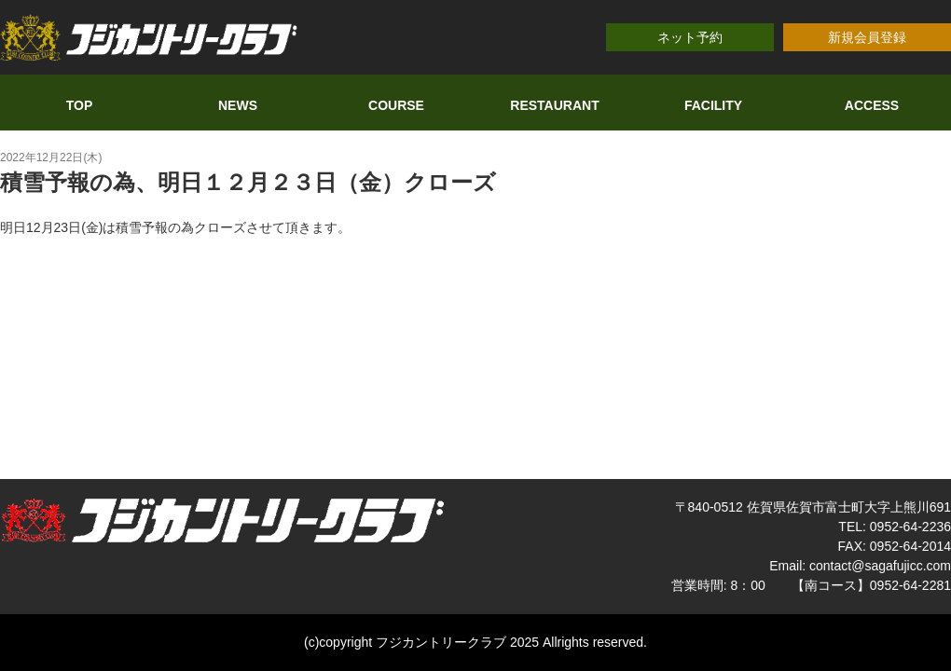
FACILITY (713, 105)
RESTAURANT (554, 105)
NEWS (237, 105)
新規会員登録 (867, 37)
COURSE (396, 105)
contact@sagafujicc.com (880, 565)
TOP (79, 105)
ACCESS (872, 105)
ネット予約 (690, 37)
